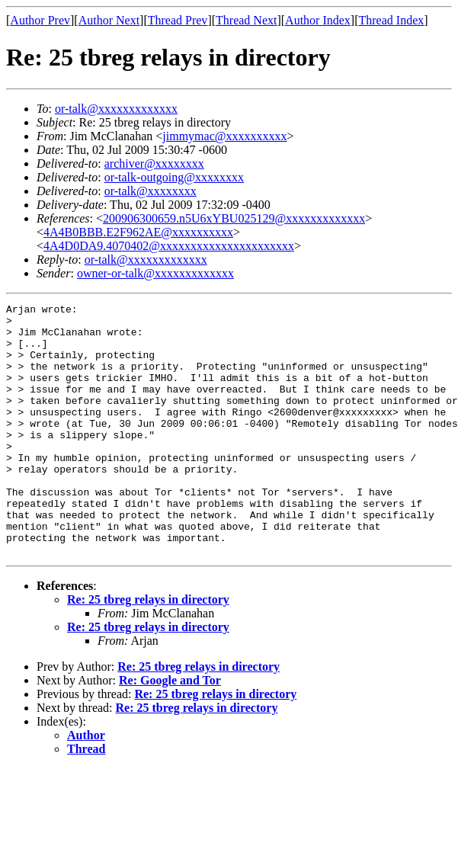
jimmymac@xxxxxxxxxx (224, 136)
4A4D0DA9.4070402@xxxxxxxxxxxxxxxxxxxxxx (168, 245)
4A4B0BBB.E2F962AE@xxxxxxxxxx (138, 232)
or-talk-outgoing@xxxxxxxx (174, 177)
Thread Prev (178, 20)
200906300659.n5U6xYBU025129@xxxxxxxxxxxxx (234, 218)
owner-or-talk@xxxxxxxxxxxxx (155, 273)
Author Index (318, 20)
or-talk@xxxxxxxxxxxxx (116, 108)
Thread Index (391, 20)
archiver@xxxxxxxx (154, 163)
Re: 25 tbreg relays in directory (148, 649)
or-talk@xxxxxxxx (150, 190)
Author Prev (40, 20)
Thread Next (246, 20)
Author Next (108, 20)
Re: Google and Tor (170, 730)
